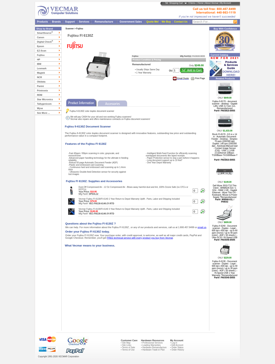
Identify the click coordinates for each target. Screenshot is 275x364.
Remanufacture (104, 21)
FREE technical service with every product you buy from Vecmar (140, 238)
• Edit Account (176, 345)
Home (200, 3)
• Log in (173, 343)
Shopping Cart (176, 3)
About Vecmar (211, 3)
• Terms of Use (128, 350)
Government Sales (131, 21)
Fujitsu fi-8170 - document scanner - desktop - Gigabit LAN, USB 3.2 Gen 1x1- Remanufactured (224, 106)
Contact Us (180, 21)
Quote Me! (152, 21)
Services (84, 21)
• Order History (177, 350)
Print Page (200, 78)
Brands (56, 21)
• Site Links (126, 345)
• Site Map (126, 343)
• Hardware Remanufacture (154, 347)
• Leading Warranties (151, 345)
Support (70, 21)
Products (42, 21)
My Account (225, 3)
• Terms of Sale (128, 347)
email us (202, 227)
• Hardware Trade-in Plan (153, 350)
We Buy (166, 21)
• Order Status (177, 347)
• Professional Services (152, 343)
